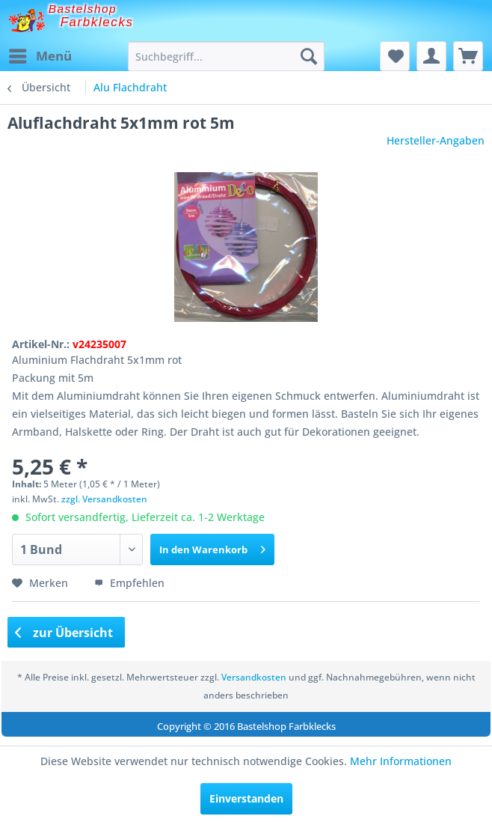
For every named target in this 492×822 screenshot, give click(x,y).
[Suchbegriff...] (226, 56)
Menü (40, 54)
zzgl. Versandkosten (104, 499)
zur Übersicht (64, 632)
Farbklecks (97, 22)
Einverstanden (246, 798)
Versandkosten (253, 677)
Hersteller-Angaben (436, 140)
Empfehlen (129, 583)
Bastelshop (83, 8)
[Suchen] (309, 56)
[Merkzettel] (395, 56)
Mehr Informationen (401, 761)
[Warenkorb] (468, 56)
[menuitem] (39, 56)
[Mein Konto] (431, 56)
